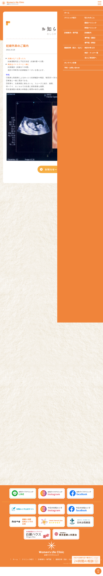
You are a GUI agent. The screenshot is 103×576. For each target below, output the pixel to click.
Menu (99, 3)
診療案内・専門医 (44, 568)
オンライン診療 (84, 568)
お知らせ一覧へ (54, 172)
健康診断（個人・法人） (65, 568)
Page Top (97, 570)
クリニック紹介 (28, 568)
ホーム (15, 568)
